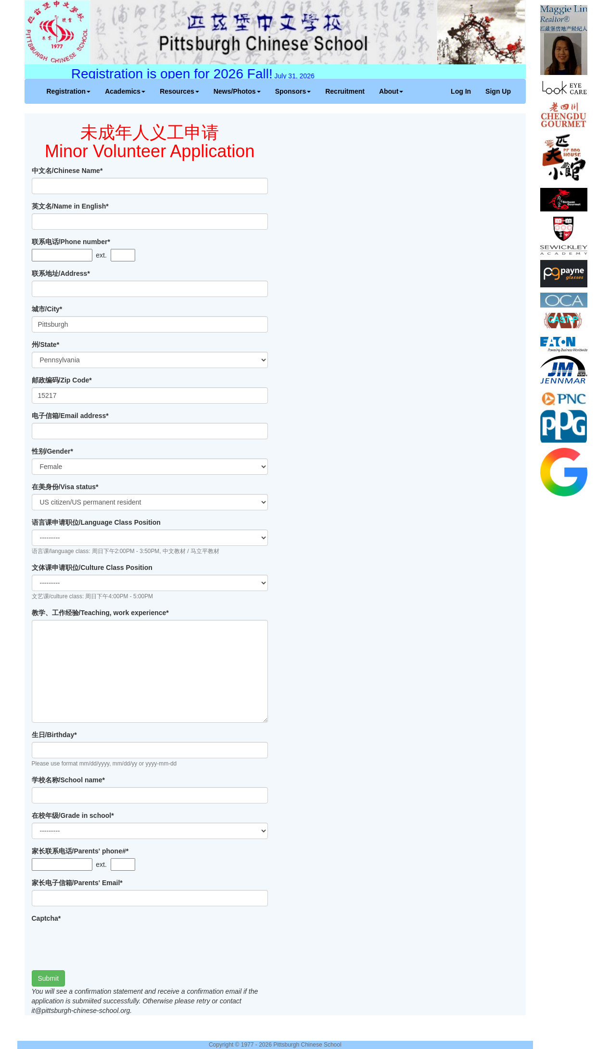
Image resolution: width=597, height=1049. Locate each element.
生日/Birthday (54, 735)
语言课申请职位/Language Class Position (96, 522)
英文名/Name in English (70, 206)
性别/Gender (52, 451)
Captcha (46, 918)
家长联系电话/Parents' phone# (80, 851)
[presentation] (105, 944)
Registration (69, 91)
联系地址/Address (61, 273)
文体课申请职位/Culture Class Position (92, 567)
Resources (179, 91)
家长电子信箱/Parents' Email (77, 883)
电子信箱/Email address (70, 416)
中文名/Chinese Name (67, 170)
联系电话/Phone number (71, 242)
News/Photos (237, 91)
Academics (125, 91)
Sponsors (293, 91)
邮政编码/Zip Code (62, 380)
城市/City (47, 309)
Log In (461, 91)
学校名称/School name (68, 780)
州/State (46, 344)
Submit (48, 978)
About (391, 91)
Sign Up (498, 91)
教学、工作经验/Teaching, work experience (100, 613)
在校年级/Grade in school (73, 815)
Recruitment (345, 91)
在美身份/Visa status (65, 487)
